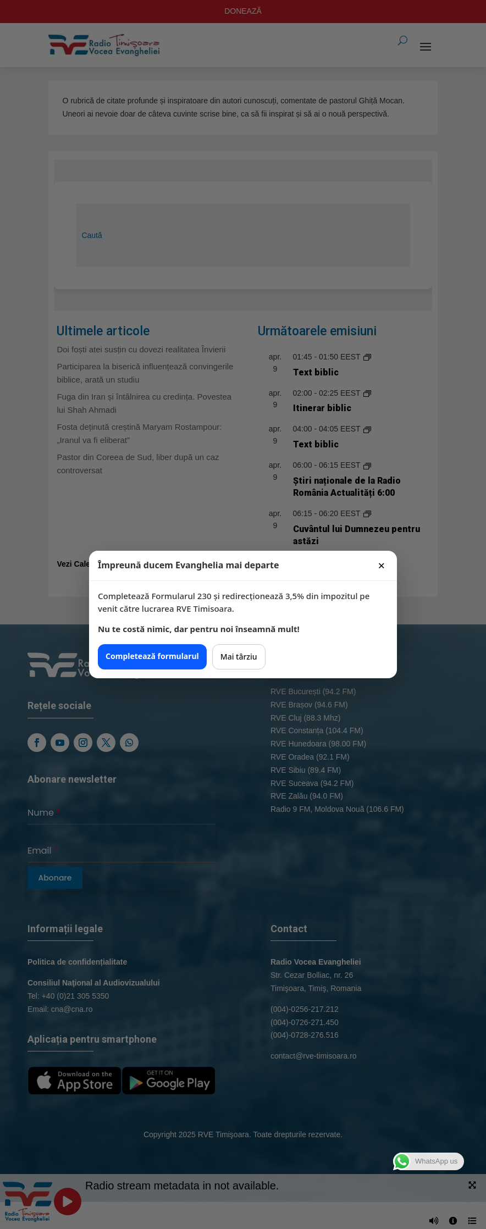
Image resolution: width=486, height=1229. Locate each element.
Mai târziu (238, 656)
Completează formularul (152, 656)
